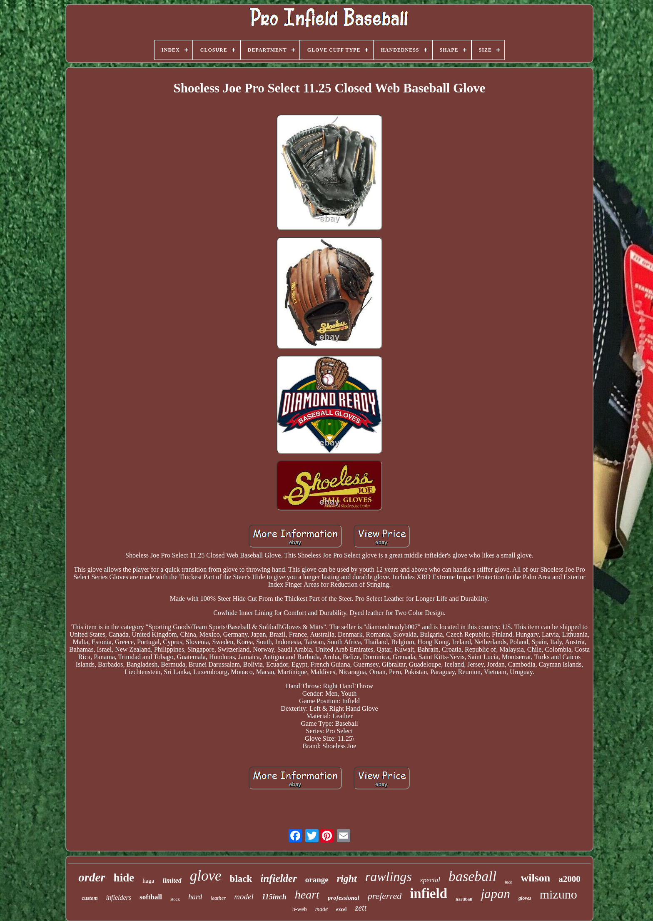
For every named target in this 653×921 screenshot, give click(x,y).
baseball (472, 876)
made (321, 909)
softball (151, 897)
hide (124, 877)
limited (171, 880)
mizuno (558, 894)
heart (307, 894)
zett (360, 907)
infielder (278, 878)
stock (175, 898)
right (347, 878)
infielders (118, 897)
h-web (299, 909)
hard (195, 897)
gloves (524, 898)
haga (148, 880)
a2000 (569, 879)
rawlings (388, 876)
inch (508, 882)
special (430, 880)
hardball (464, 898)
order (91, 877)
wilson (536, 878)
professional (343, 897)
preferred (384, 896)
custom (89, 898)
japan (495, 893)
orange (317, 879)
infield (428, 893)
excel (341, 909)
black (241, 879)
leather (218, 898)
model (243, 896)
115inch (274, 897)
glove (206, 876)
